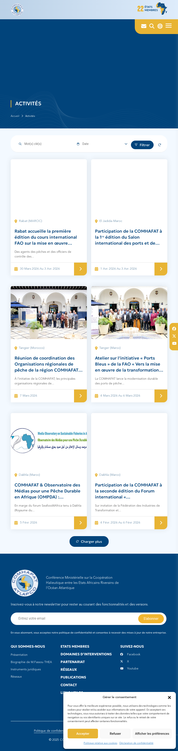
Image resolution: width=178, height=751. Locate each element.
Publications (73, 677)
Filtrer (142, 145)
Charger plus (89, 541)
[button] (169, 697)
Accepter (82, 734)
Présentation (19, 654)
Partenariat (73, 662)
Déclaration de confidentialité (136, 743)
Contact (69, 685)
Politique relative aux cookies (100, 743)
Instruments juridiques (26, 669)
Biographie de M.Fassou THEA (31, 662)
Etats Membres (75, 646)
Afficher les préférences (152, 734)
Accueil (15, 116)
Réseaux (16, 676)
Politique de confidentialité (52, 730)
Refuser (115, 734)
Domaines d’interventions (86, 654)
